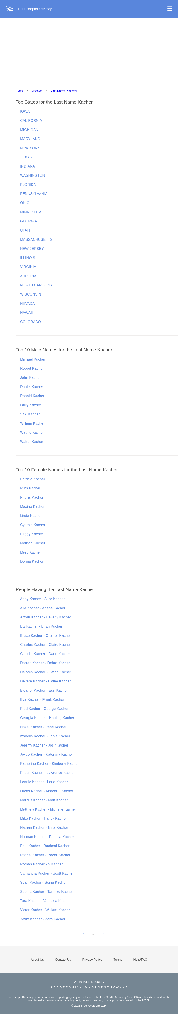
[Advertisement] (89, 51)
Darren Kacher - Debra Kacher (45, 663)
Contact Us (63, 959)
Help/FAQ (140, 959)
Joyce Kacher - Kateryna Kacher (46, 754)
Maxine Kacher (32, 506)
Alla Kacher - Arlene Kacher (42, 608)
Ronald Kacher (32, 396)
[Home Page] (12, 9)
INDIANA (27, 166)
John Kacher (30, 377)
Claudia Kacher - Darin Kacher (45, 654)
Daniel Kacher (31, 387)
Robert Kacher (32, 368)
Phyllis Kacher (31, 497)
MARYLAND (30, 139)
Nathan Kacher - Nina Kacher (44, 827)
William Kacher (32, 423)
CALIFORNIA (31, 120)
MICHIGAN (29, 130)
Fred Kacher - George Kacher (44, 709)
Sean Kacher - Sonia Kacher (43, 882)
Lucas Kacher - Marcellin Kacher (46, 791)
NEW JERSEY (32, 249)
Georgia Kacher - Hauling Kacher (47, 718)
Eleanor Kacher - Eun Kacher (44, 690)
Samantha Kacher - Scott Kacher (47, 873)
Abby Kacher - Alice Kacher (42, 599)
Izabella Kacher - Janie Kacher (45, 736)
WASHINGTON (32, 175)
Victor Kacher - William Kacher (45, 910)
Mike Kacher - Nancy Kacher (43, 818)
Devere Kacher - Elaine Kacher (45, 681)
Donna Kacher (32, 561)
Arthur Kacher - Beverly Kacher (45, 617)
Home (19, 90)
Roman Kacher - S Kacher (41, 864)
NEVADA (27, 303)
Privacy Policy (92, 959)
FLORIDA (28, 185)
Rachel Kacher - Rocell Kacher (45, 855)
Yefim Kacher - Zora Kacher (42, 919)
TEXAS (26, 157)
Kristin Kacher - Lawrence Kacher (47, 773)
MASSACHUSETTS (36, 239)
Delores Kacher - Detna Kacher (45, 672)
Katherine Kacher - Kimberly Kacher (49, 763)
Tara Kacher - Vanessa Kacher (45, 901)
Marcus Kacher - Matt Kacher (44, 800)
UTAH (25, 230)
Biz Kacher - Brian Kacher (41, 626)
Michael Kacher (32, 359)
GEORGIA (28, 221)
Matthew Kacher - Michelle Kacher (48, 809)
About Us (37, 959)
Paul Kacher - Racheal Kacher (45, 846)
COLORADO (30, 322)
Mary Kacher (30, 552)
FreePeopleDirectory (35, 9)
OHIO (25, 203)
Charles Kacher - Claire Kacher (45, 645)
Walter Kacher (31, 442)
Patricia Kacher (32, 479)
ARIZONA (28, 276)
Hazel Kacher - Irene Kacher (43, 727)
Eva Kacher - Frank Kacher (42, 699)
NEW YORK (30, 148)
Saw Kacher (30, 414)
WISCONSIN (30, 294)
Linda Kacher (31, 516)
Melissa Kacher (32, 543)
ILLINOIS (27, 258)
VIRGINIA (28, 267)
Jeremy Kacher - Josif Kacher (44, 745)
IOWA (25, 111)
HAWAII (26, 313)
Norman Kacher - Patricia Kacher (47, 837)
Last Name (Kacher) (64, 90)
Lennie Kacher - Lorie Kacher (44, 782)
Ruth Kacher (30, 488)
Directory (36, 90)
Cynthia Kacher (32, 525)
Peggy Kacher (31, 534)
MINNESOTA (31, 212)
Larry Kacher (30, 405)
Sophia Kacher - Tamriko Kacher (46, 892)
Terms (117, 959)
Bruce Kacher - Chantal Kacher (45, 635)
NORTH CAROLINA (36, 285)
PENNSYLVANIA (34, 194)
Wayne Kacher (32, 432)
